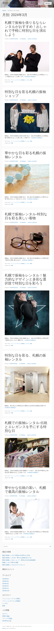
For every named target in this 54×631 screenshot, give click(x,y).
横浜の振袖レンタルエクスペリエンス (13, 565)
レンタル (27, 80)
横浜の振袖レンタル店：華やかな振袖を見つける (16, 557)
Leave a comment (32, 38)
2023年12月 (5, 590)
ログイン (5, 613)
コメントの (7, 618)
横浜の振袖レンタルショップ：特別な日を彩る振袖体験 (18, 560)
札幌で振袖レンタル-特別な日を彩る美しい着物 (26, 216)
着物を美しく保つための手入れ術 (19, 3)
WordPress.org (6, 621)
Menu (48, 3)
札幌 (12, 81)
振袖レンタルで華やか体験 (10, 562)
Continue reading (30, 76)
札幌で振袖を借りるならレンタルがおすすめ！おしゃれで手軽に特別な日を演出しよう (26, 28)
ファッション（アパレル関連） (11, 598)
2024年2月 (5, 586)
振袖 (31, 80)
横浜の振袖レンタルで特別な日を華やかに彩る (16, 555)
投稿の (5, 616)
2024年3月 (5, 583)
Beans (3, 628)
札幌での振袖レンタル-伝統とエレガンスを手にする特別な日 (26, 427)
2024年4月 (5, 581)
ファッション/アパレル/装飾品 (17, 80)
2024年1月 (5, 588)
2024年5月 (5, 579)
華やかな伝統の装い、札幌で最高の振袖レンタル (25, 490)
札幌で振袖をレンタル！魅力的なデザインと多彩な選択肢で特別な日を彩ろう (25, 279)
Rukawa (24, 38)
